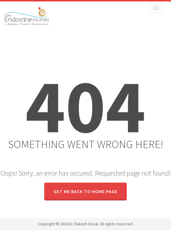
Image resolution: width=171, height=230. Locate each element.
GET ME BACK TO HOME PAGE (85, 191)
